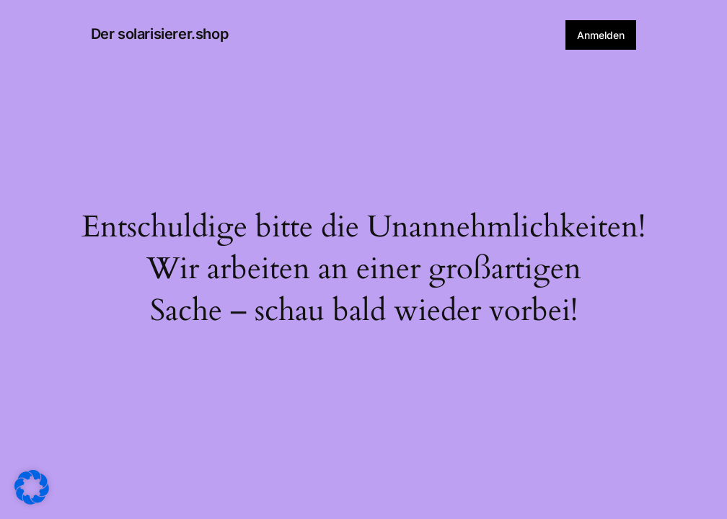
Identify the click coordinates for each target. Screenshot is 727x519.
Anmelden (601, 35)
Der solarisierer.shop (160, 34)
